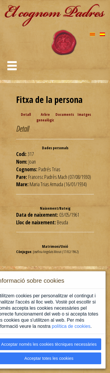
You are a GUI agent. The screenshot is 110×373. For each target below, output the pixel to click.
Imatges (84, 114)
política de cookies (71, 326)
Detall (26, 114)
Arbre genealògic (45, 117)
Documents (64, 114)
